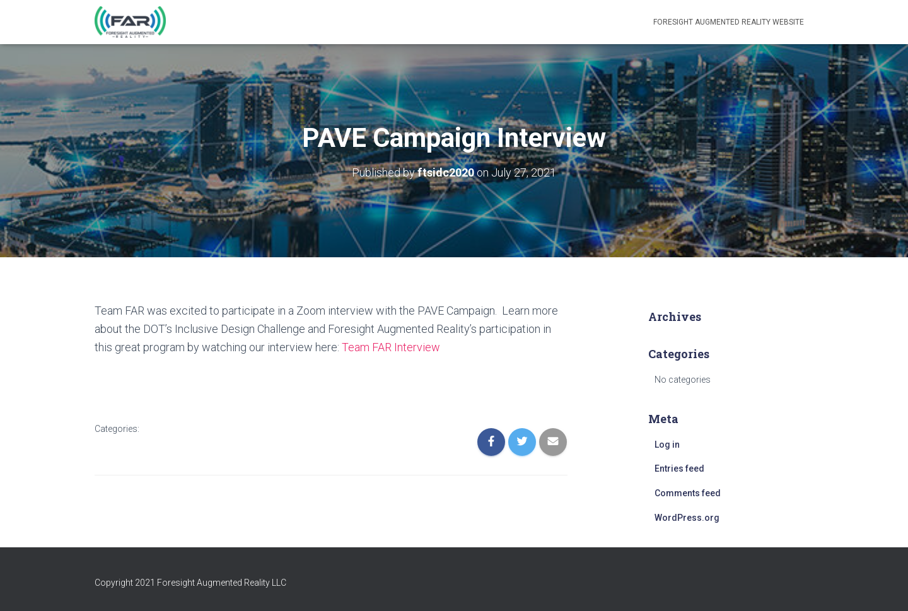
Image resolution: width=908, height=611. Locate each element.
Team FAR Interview (391, 347)
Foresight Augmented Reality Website (728, 22)
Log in (667, 444)
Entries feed (679, 468)
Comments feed (688, 493)
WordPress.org (687, 518)
